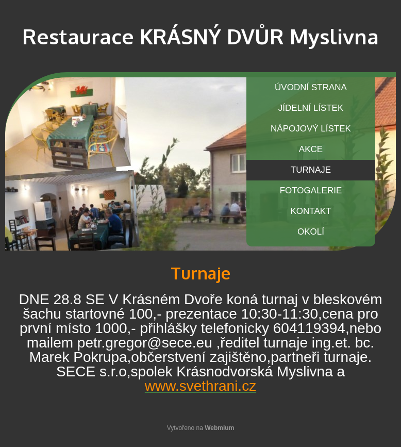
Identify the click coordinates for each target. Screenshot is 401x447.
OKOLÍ (310, 232)
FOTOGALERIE (311, 190)
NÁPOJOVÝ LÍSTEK (311, 129)
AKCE (311, 149)
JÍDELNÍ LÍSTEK (311, 108)
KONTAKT (310, 211)
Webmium (219, 428)
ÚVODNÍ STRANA (311, 87)
